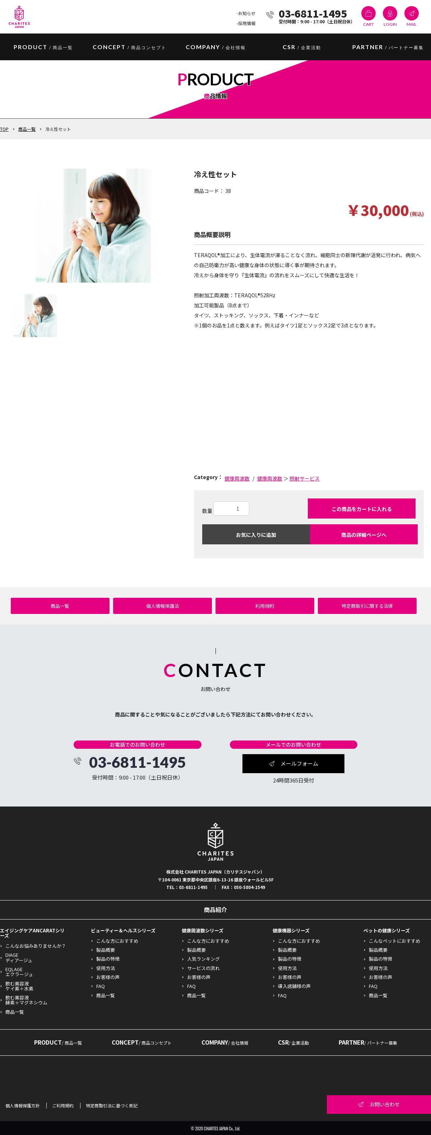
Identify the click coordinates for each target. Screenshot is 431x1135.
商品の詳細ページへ (363, 534)
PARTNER (388, 47)
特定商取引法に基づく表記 (112, 1105)
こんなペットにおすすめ (394, 940)
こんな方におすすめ (117, 940)
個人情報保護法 (162, 605)
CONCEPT (129, 47)
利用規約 (264, 605)
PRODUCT (58, 1042)
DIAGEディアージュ (18, 957)
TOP (4, 129)
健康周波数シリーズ (202, 930)
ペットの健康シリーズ (386, 930)
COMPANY (216, 47)
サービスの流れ (203, 968)
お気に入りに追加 (256, 534)
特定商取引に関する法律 (367, 605)
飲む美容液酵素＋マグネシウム (26, 1000)
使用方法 (105, 968)
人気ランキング (203, 958)
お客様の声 (108, 977)
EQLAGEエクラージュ (19, 972)
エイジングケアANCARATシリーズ (32, 933)
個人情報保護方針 (22, 1105)
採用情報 (246, 23)
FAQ (100, 986)
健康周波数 (237, 478)
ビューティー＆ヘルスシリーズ (123, 930)
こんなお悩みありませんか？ (35, 945)
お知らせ (246, 13)
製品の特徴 (108, 958)
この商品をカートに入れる (362, 508)
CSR (302, 47)
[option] (93, 225)
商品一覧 (27, 129)
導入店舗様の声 (294, 986)
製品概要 (105, 949)
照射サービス (304, 478)
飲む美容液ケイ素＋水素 (19, 986)
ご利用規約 (63, 1105)
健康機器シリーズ (291, 930)
